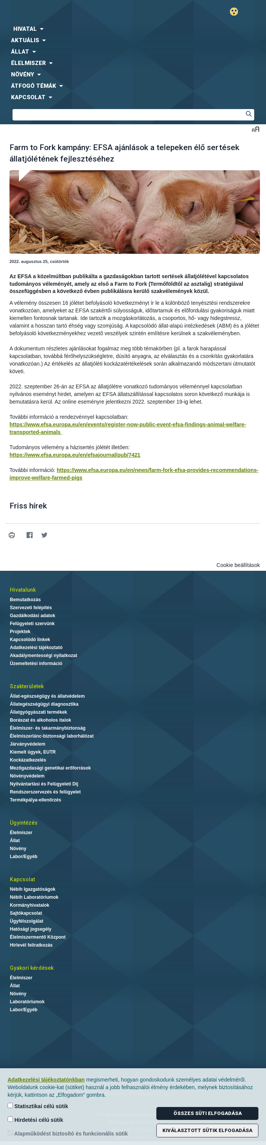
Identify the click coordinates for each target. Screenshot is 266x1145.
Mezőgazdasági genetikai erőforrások (50, 768)
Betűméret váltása (255, 129)
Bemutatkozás (25, 599)
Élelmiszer (21, 832)
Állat (15, 840)
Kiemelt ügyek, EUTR (33, 752)
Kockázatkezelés (28, 760)
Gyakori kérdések (32, 968)
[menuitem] (133, 29)
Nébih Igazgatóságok (32, 889)
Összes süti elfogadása (207, 1113)
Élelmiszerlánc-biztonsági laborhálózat (52, 736)
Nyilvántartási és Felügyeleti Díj (44, 784)
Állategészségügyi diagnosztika (44, 704)
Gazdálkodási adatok (32, 615)
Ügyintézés (24, 823)
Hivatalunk (23, 590)
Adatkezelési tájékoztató (36, 647)
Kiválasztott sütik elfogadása (207, 1130)
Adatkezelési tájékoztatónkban (46, 1080)
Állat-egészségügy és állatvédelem (47, 696)
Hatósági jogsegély (30, 929)
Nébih (66, 12)
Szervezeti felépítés (31, 607)
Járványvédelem (27, 744)
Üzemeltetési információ (36, 663)
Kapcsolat (22, 879)
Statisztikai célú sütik (38, 1106)
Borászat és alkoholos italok (40, 720)
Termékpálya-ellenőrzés (35, 800)
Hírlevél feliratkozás (31, 945)
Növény (18, 848)
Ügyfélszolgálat (26, 921)
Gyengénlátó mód (237, 12)
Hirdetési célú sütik (35, 1119)
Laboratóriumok (27, 1001)
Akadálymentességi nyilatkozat (43, 655)
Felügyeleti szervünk (32, 623)
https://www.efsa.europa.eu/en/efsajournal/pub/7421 (74, 455)
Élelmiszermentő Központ (38, 937)
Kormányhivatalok (29, 905)
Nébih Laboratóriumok (34, 897)
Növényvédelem (27, 776)
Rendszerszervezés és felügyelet (45, 792)
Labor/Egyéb (24, 856)
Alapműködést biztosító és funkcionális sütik (68, 1133)
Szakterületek (27, 686)
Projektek (20, 631)
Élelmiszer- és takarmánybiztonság (47, 728)
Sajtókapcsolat (26, 913)
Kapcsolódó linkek (30, 639)
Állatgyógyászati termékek (38, 712)
